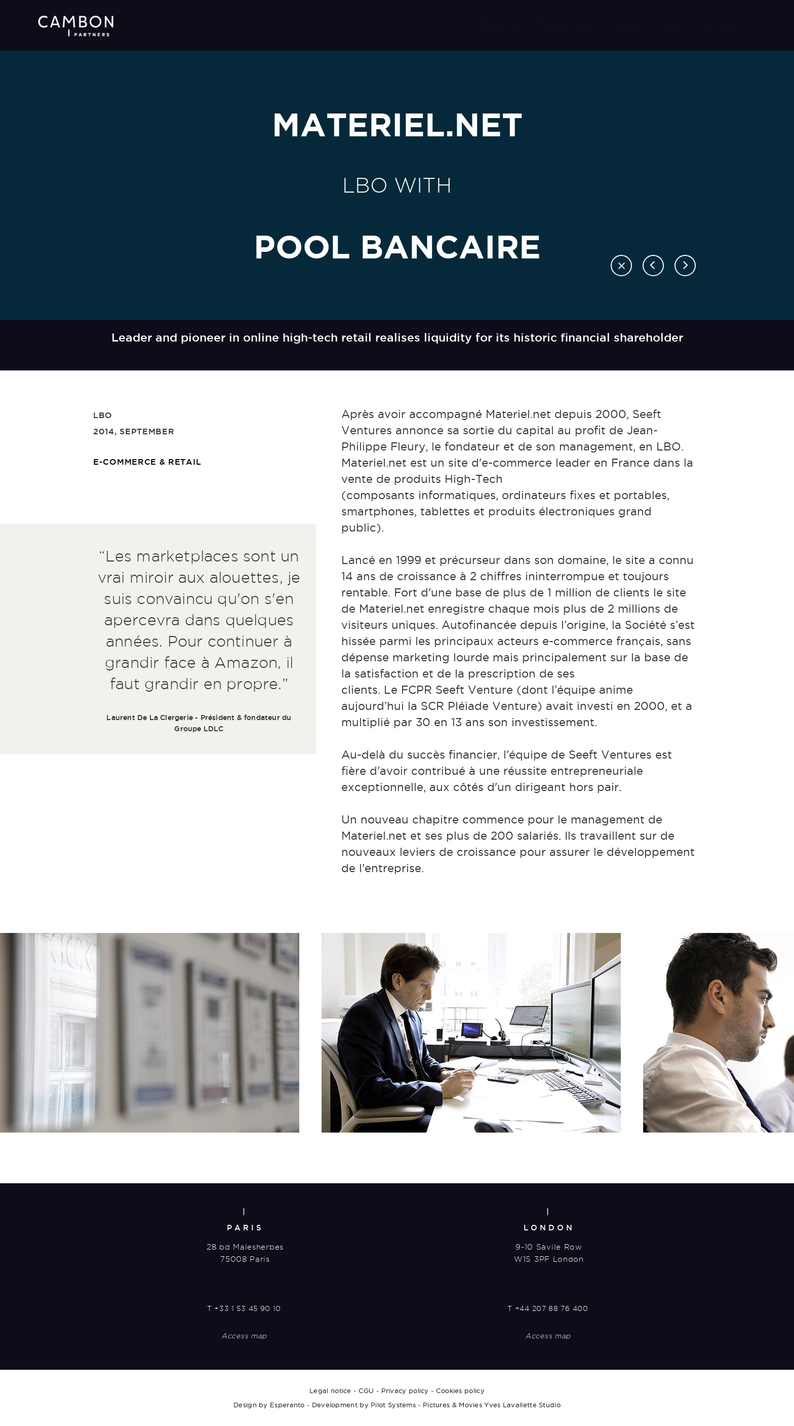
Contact (718, 24)
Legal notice (330, 1390)
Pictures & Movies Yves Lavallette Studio (492, 1404)
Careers (626, 24)
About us (500, 24)
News (672, 24)
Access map (244, 1335)
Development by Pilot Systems (364, 1404)
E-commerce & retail (147, 461)
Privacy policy (405, 1390)
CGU (366, 1390)
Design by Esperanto (269, 1404)
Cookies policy (460, 1390)
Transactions (564, 24)
